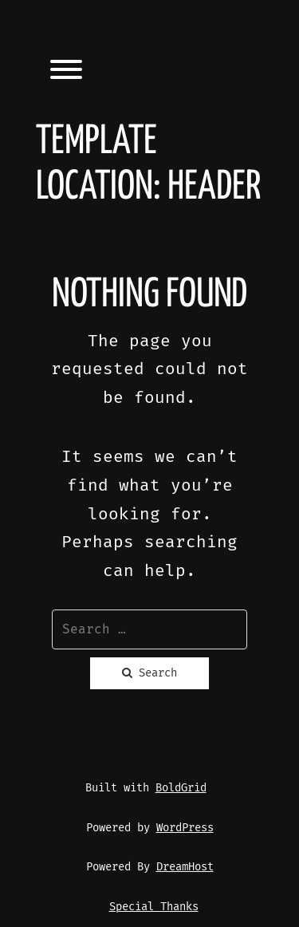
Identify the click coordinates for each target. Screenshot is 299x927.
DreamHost (185, 867)
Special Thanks (154, 906)
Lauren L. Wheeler (105, 21)
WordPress (185, 827)
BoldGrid (181, 788)
